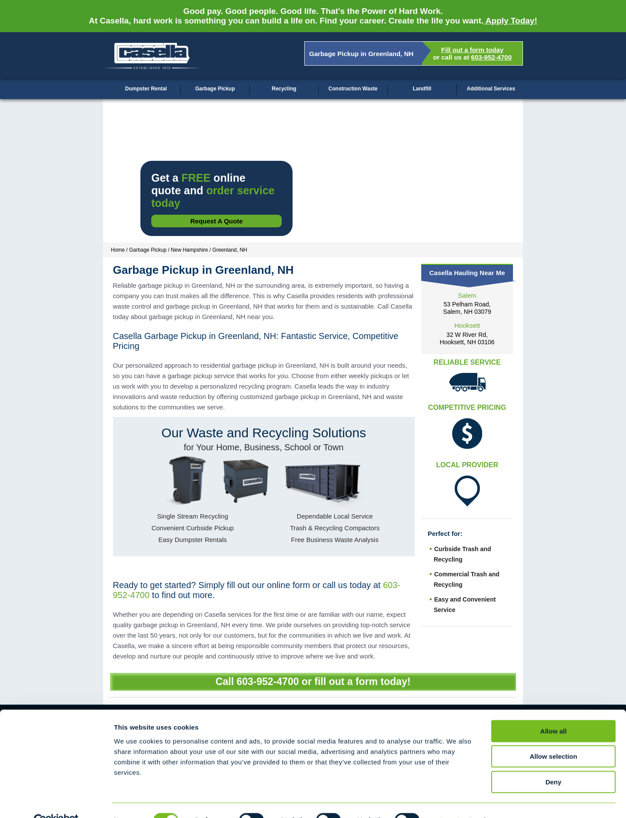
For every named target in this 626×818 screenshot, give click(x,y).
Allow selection (553, 737)
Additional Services (491, 89)
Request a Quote (216, 221)
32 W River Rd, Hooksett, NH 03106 (467, 338)
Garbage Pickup (215, 89)
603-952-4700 (491, 57)
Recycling (284, 89)
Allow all (553, 711)
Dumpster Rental (146, 89)
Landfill (422, 89)
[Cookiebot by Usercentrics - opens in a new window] (56, 801)
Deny (554, 762)
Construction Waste (353, 89)
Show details (456, 801)
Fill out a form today (472, 49)
